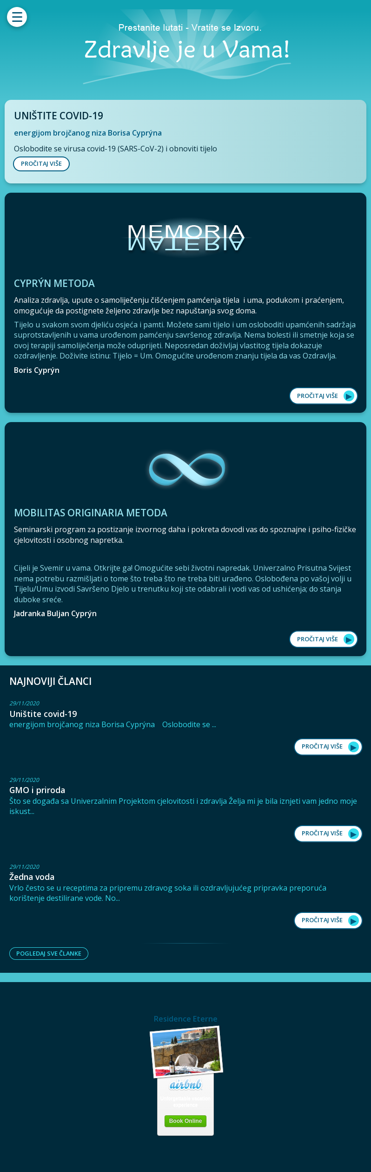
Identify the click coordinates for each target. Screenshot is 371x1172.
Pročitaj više (317, 395)
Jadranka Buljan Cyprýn (55, 613)
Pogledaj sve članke (48, 953)
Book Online (185, 1121)
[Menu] (17, 17)
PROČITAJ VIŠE (41, 163)
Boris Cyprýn (37, 370)
